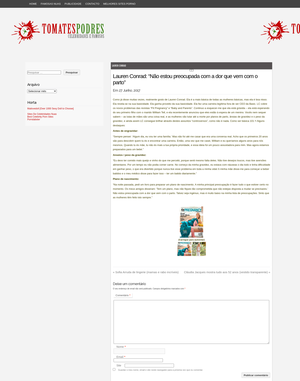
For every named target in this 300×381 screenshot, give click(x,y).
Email (120, 356)
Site (118, 365)
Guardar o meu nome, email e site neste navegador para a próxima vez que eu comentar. (160, 370)
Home (33, 3)
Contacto (92, 3)
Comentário (123, 295)
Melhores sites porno (119, 3)
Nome (121, 347)
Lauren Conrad (119, 65)
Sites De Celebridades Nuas (42, 114)
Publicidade (73, 3)
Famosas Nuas (51, 3)
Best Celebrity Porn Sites (40, 116)
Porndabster (33, 119)
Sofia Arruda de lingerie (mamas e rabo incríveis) (146, 272)
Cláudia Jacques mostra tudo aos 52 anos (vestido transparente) (227, 272)
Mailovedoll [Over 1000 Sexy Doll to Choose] (50, 108)
